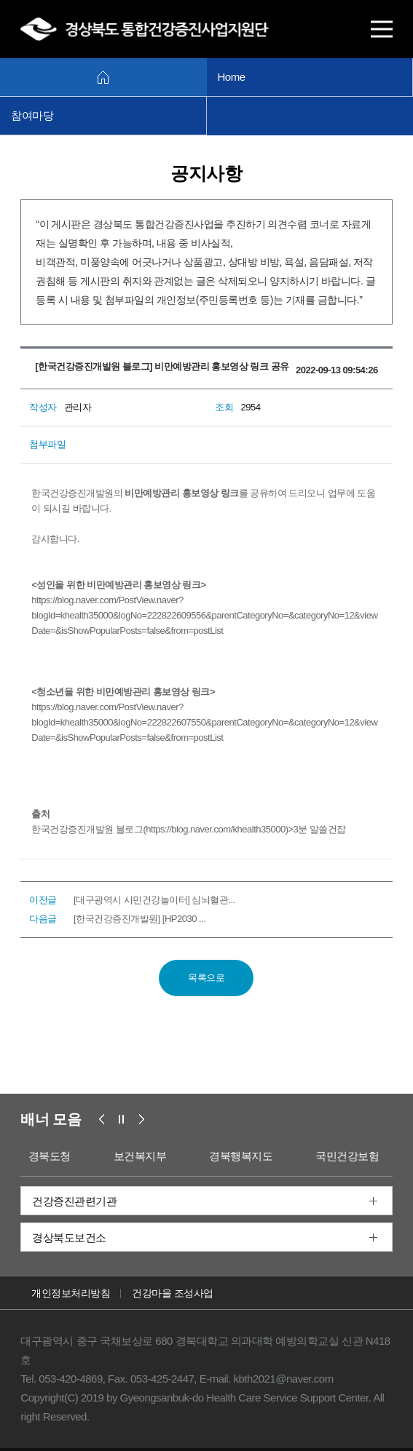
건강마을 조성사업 (172, 1293)
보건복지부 (140, 1156)
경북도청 (49, 1156)
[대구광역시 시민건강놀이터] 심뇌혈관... (154, 899)
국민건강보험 (347, 1156)
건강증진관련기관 (74, 1201)
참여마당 (32, 115)
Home (231, 77)
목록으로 (206, 977)
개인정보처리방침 (70, 1293)
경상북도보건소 (69, 1237)
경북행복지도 (240, 1156)
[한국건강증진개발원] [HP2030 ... (139, 918)
